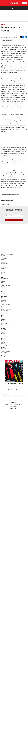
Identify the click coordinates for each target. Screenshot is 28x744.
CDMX (2, 271)
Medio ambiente (5, 316)
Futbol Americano (5, 339)
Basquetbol (4, 341)
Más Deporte (4, 342)
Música (3, 302)
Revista (3, 24)
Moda (2, 282)
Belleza (3, 283)
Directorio (13, 408)
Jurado (3, 356)
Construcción (4, 307)
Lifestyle (3, 343)
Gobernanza (4, 319)
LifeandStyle (4, 263)
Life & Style (4, 296)
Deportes (3, 300)
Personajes (4, 352)
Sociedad (3, 275)
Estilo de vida (4, 294)
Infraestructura (5, 310)
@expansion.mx (14, 390)
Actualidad (4, 329)
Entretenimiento (5, 299)
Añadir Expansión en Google (7, 40)
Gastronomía (4, 348)
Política (18, 8)
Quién (2, 277)
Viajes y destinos (5, 351)
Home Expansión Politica (7, 254)
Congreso (3, 269)
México (3, 268)
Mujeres (3, 262)
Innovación (4, 323)
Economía (23, 8)
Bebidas (3, 349)
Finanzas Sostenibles (6, 322)
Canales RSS (13, 406)
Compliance (13, 402)
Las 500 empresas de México (14, 383)
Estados (3, 272)
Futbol (2, 337)
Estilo (2, 297)
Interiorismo (4, 313)
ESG (2, 260)
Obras (2, 259)
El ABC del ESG (5, 324)
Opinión (3, 273)
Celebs (3, 292)
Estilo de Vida (4, 355)
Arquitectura (4, 311)
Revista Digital (5, 345)
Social (2, 318)
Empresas (13, 8)
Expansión (3, 251)
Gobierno (3, 267)
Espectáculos (4, 278)
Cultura (3, 286)
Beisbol (3, 338)
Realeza (3, 279)
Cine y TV (3, 301)
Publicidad (13, 400)
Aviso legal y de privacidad (13, 404)
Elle (2, 289)
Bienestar (3, 353)
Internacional (4, 257)
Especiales (4, 333)
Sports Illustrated (5, 336)
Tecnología (4, 258)
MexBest (3, 347)
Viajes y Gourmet (5, 285)
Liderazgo (3, 330)
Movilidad (3, 320)
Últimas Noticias (6, 8)
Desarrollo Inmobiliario (7, 309)
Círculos (3, 281)
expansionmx (9, 389)
